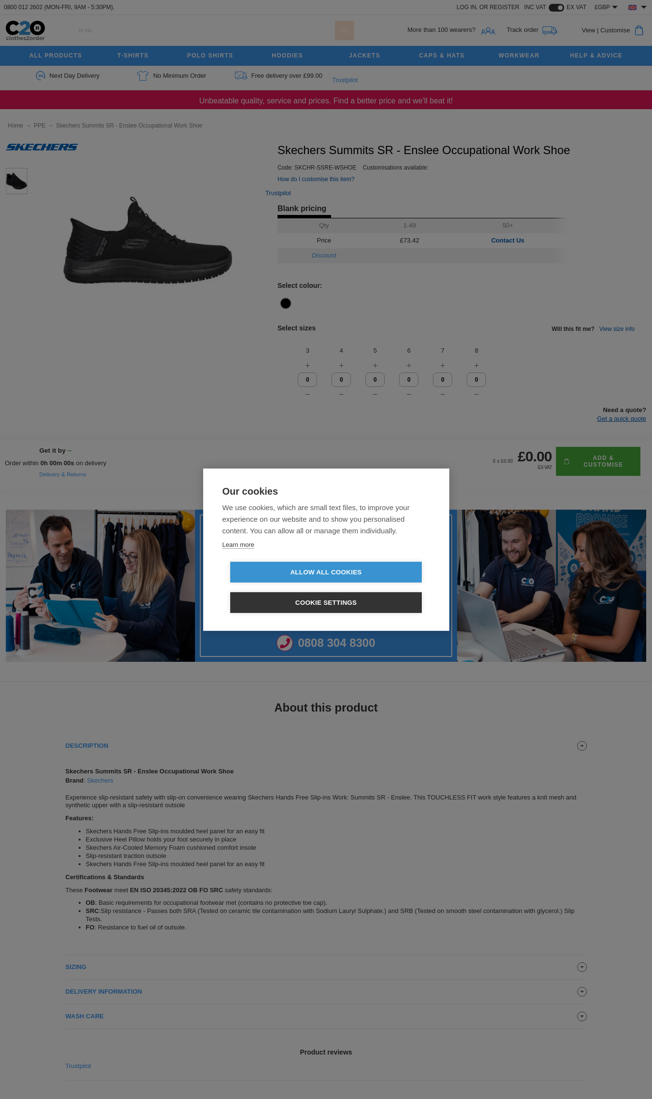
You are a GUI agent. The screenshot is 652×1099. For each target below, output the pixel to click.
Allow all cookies (270, 587)
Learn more (238, 559)
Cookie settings (382, 587)
